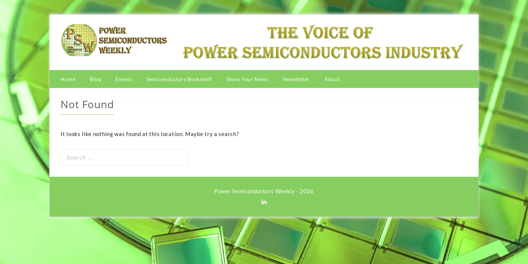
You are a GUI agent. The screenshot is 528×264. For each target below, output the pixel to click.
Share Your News (247, 79)
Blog (95, 79)
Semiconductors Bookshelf (179, 79)
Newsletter (296, 79)
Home (67, 79)
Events (123, 79)
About (332, 79)
